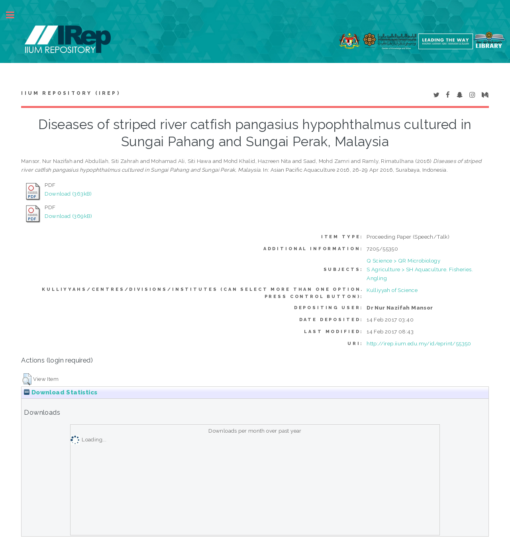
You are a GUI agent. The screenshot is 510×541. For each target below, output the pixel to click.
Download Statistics (60, 392)
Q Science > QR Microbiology (403, 260)
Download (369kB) (68, 216)
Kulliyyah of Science (392, 290)
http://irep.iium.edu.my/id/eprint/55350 (419, 343)
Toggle (14, 15)
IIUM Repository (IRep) (70, 93)
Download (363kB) (68, 193)
